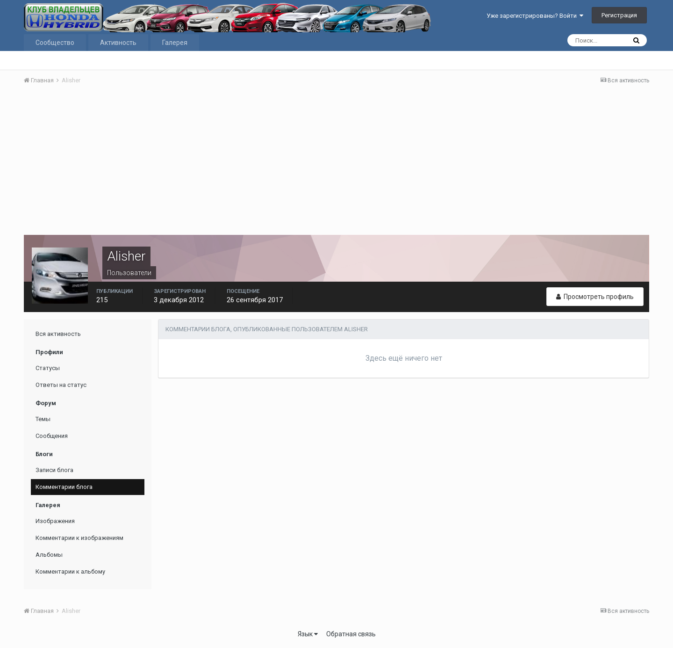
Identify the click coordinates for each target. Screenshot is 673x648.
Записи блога (54, 469)
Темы (43, 418)
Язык (308, 634)
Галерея (174, 42)
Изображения (55, 520)
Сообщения (52, 435)
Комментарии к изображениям (79, 537)
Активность (118, 42)
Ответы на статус (61, 384)
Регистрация (619, 15)
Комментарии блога (64, 486)
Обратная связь (351, 634)
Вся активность (58, 333)
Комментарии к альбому (70, 571)
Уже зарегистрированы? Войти (535, 15)
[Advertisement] (336, 162)
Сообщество (55, 42)
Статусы (48, 367)
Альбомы (49, 554)
